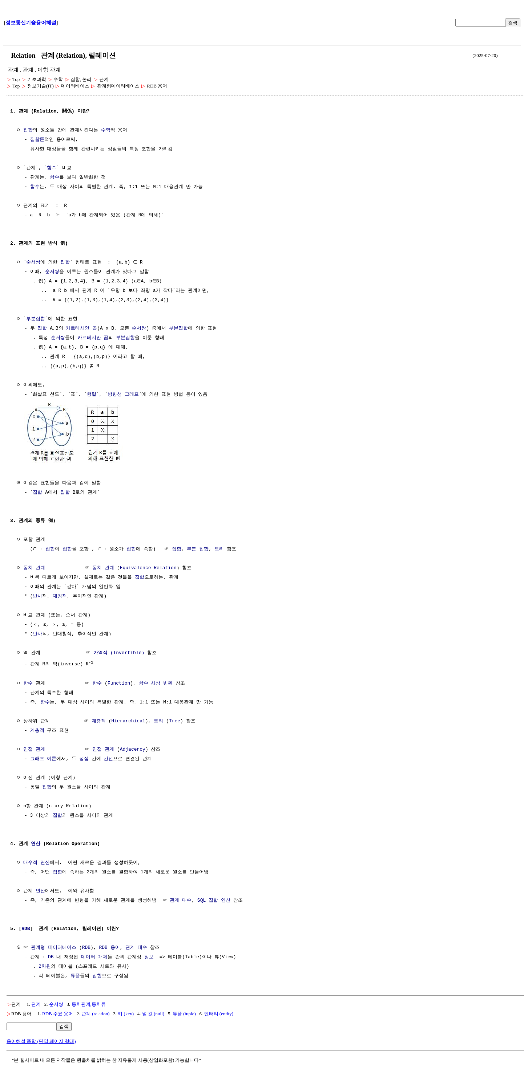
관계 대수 (181, 899)
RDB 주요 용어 (57, 1012)
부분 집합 (196, 548)
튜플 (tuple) (184, 1012)
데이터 (88, 956)
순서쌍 (33, 262)
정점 (84, 758)
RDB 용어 (110, 946)
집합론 (37, 139)
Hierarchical (128, 720)
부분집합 (35, 319)
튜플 (75, 975)
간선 (108, 758)
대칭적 (60, 595)
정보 (149, 956)
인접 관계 (34, 748)
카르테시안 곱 (81, 328)
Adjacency (132, 748)
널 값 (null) (153, 1012)
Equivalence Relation (148, 567)
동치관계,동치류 (89, 1003)
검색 (512, 22)
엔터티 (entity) (219, 1012)
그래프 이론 (43, 758)
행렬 (91, 394)
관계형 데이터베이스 (54, 946)
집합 (28, 130)
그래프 (132, 394)
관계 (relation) (95, 1012)
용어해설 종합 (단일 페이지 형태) (41, 1040)
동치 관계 (34, 567)
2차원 (45, 965)
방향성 (115, 394)
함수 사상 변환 (156, 682)
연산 (35, 843)
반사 (37, 595)
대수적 (30, 861)
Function (119, 682)
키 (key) (126, 1012)
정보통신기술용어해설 (30, 22)
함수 (51, 168)
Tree (174, 720)
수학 (105, 130)
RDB (25, 928)
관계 (36, 1003)
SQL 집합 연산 (213, 899)
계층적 (99, 720)
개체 (103, 956)
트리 (217, 548)
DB (51, 956)
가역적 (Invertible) (118, 652)
